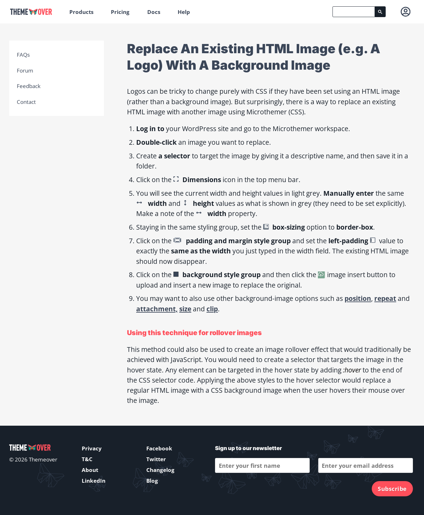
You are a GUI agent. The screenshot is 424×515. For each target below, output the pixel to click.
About (90, 470)
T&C (87, 459)
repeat (385, 298)
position (358, 298)
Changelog (160, 470)
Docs (153, 12)
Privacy (92, 448)
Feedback (29, 86)
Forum (25, 70)
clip (212, 308)
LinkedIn (93, 480)
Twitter (156, 459)
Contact (26, 101)
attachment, (157, 308)
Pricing (120, 12)
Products (81, 12)
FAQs (23, 54)
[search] (353, 11)
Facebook (159, 448)
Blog (152, 480)
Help (184, 12)
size (185, 308)
